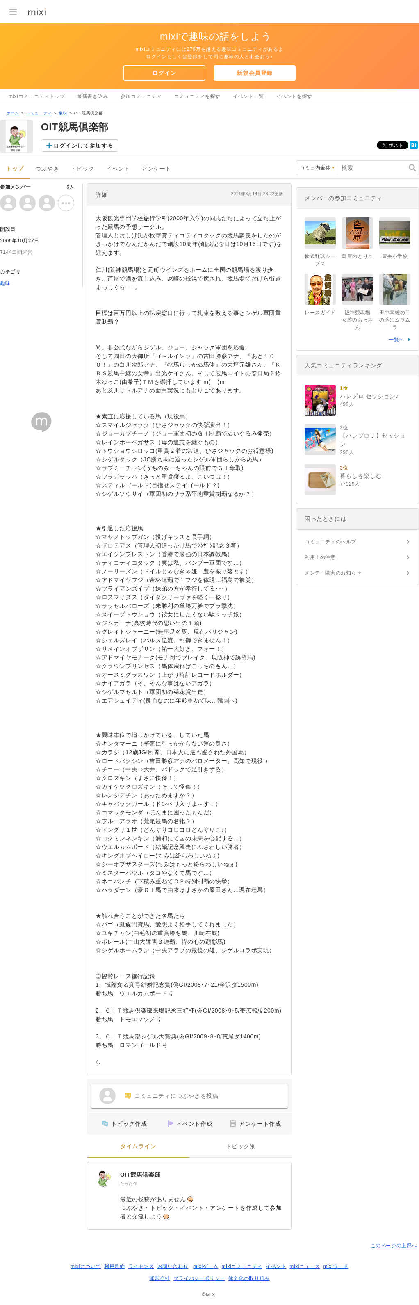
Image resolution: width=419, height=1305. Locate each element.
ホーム (12, 113)
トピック (82, 169)
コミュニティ (39, 113)
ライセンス (141, 1266)
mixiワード (335, 1266)
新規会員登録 (255, 73)
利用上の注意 (320, 557)
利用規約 (114, 1266)
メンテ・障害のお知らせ (333, 573)
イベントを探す (294, 96)
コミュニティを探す (197, 96)
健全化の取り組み (249, 1278)
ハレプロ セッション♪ (369, 396)
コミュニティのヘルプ (330, 542)
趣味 (63, 113)
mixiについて (86, 1266)
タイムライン (138, 1146)
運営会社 (159, 1278)
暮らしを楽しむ (361, 475)
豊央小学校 (395, 256)
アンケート (156, 169)
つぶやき (47, 169)
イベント (118, 169)
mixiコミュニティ (242, 1266)
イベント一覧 (248, 96)
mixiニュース (304, 1266)
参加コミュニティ (141, 96)
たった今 (128, 1183)
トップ (15, 169)
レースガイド (320, 312)
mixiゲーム (206, 1266)
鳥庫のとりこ (357, 256)
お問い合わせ (173, 1266)
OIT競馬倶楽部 (140, 1174)
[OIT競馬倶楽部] (104, 1178)
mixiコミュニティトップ (37, 96)
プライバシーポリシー (199, 1278)
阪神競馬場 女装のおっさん (359, 320)
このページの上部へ (394, 1245)
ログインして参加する (83, 145)
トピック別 (241, 1146)
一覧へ (396, 339)
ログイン (164, 73)
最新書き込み (92, 96)
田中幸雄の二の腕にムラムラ (394, 320)
